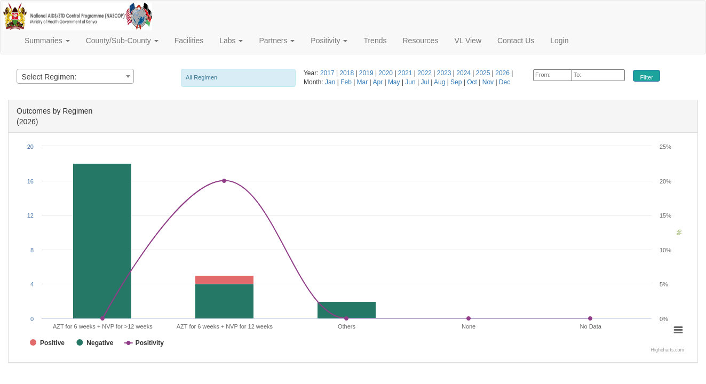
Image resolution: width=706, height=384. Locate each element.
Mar (363, 82)
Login (559, 40)
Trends (374, 40)
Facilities (188, 40)
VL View (467, 40)
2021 (406, 73)
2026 (503, 73)
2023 (445, 73)
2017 (328, 73)
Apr (378, 82)
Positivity (329, 40)
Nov (489, 82)
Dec (504, 82)
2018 (347, 73)
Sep (457, 82)
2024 (464, 73)
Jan (331, 82)
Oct (473, 82)
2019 (367, 73)
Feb (346, 82)
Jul (426, 82)
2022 (425, 73)
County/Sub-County (122, 40)
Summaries (47, 40)
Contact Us (515, 40)
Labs (231, 40)
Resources (420, 40)
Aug (440, 82)
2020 (386, 73)
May (395, 82)
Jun (411, 82)
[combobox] (75, 76)
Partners (277, 40)
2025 (484, 73)
